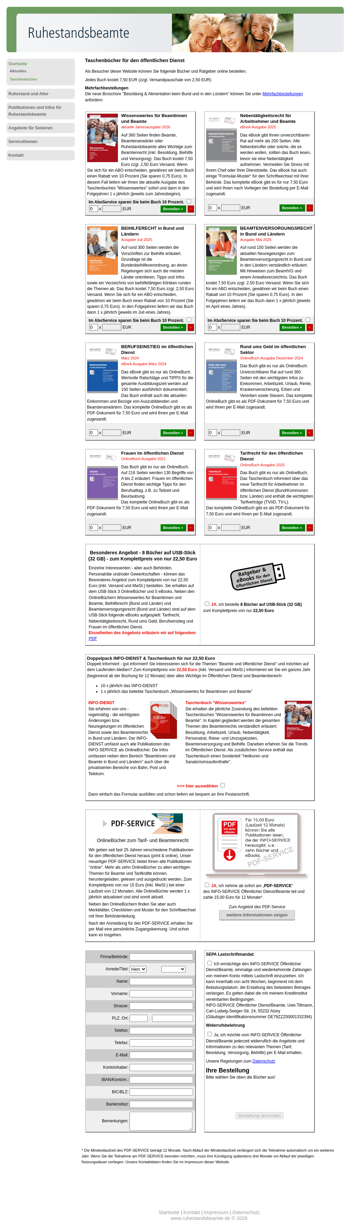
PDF (93, 638)
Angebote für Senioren (31, 128)
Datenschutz (264, 1061)
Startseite (18, 63)
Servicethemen (23, 141)
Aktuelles (18, 71)
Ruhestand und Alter (29, 93)
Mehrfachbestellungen (282, 93)
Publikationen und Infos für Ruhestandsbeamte (35, 111)
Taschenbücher (24, 79)
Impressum (216, 1212)
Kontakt (16, 155)
